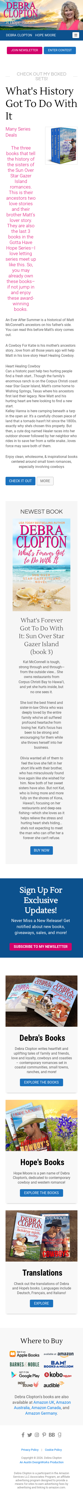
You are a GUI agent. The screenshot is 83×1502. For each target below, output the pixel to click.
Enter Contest (60, 50)
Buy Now (41, 850)
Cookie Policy (53, 1449)
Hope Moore (45, 35)
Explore (41, 1303)
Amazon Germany (41, 1413)
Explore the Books (41, 1082)
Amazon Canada (46, 1408)
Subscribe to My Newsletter (41, 947)
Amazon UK (43, 1402)
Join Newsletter (24, 50)
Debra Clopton (19, 35)
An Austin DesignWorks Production (42, 1462)
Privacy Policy (30, 1449)
